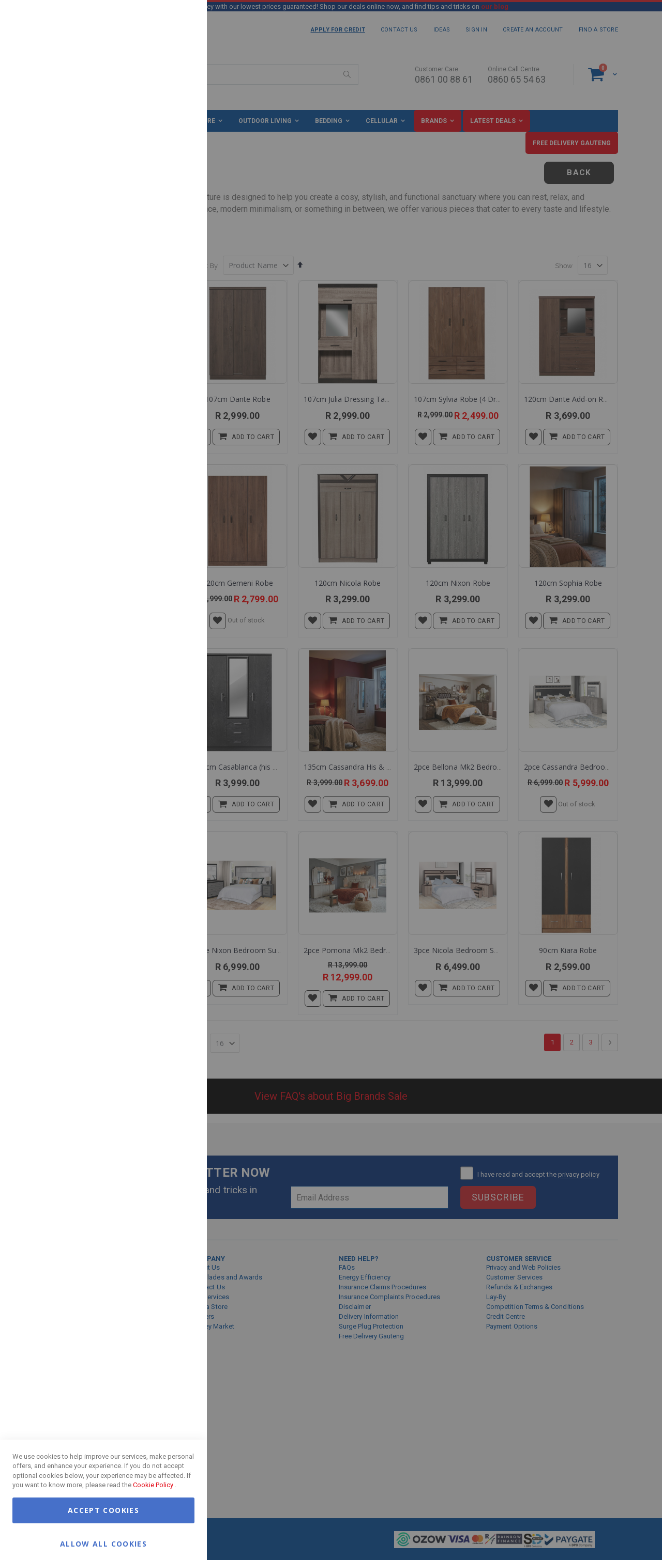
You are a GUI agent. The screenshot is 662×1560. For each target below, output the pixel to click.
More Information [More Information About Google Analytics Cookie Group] (165, 312)
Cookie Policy (153, 1485)
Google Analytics (178, 258)
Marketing (178, 128)
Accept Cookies (103, 1510)
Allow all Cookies (103, 1543)
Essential (178, 20)
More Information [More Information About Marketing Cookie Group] (165, 213)
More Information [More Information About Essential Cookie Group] (165, 84)
